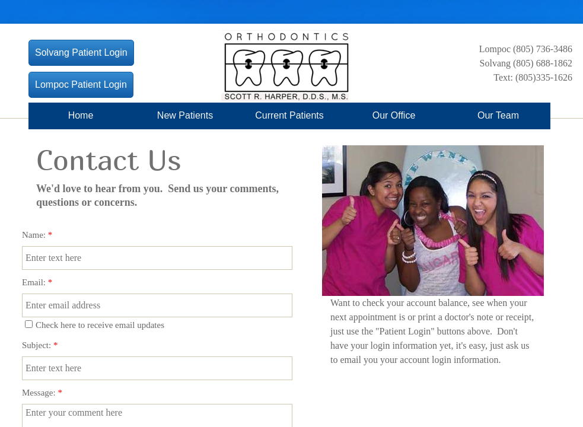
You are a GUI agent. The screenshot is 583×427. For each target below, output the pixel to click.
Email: (37, 282)
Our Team (498, 115)
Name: (37, 235)
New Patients (185, 115)
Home (81, 115)
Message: (42, 392)
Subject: (40, 345)
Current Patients (289, 115)
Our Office (394, 115)
